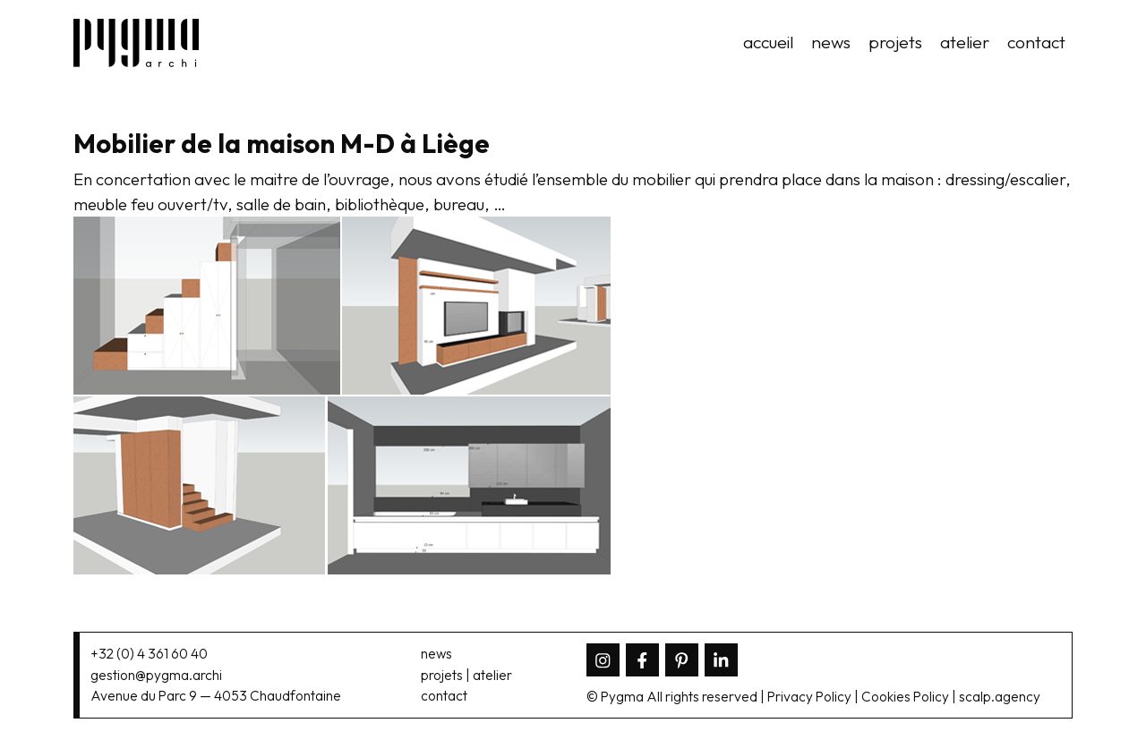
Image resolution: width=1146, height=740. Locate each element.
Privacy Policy (809, 696)
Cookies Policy (905, 696)
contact (1036, 42)
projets (895, 42)
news (831, 42)
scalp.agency (999, 696)
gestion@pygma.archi (156, 675)
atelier (964, 42)
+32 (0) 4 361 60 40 (149, 653)
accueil (768, 42)
